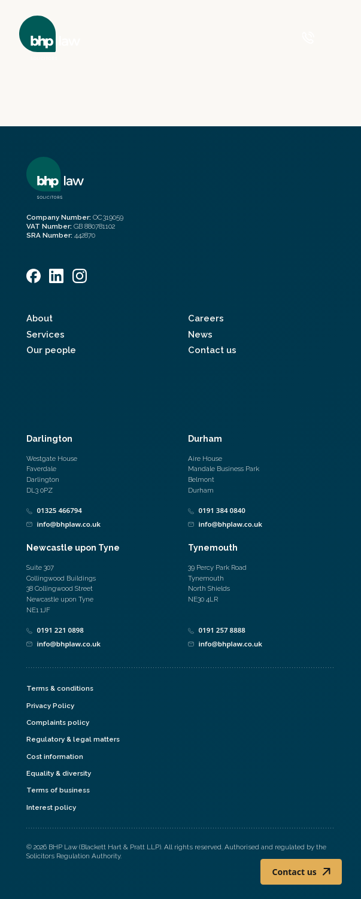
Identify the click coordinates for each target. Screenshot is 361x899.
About (39, 318)
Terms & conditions (59, 688)
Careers (206, 318)
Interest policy (51, 807)
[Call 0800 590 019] (308, 38)
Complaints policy (57, 722)
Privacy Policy (50, 705)
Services (45, 334)
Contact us (212, 350)
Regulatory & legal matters (73, 739)
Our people (51, 350)
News (200, 334)
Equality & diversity (58, 773)
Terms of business (58, 790)
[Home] (49, 38)
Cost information (54, 756)
